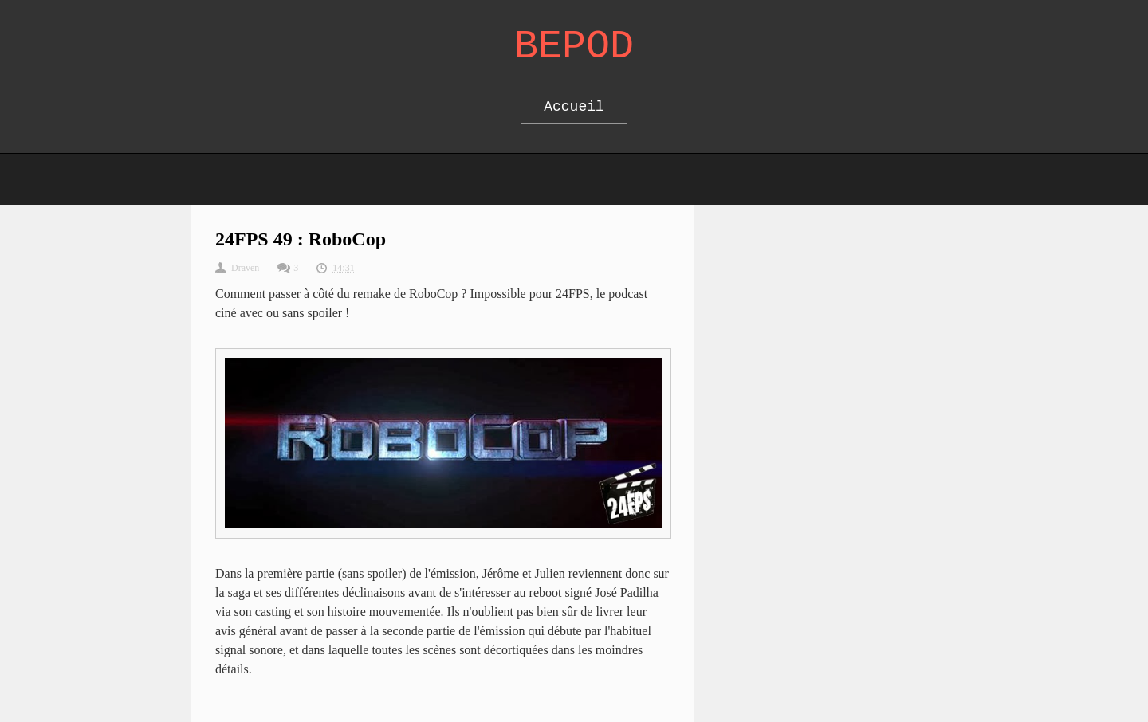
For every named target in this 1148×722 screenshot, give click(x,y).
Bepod (574, 46)
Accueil (574, 107)
